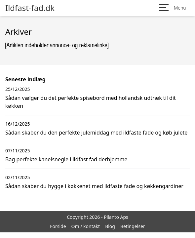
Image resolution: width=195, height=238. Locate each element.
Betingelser (132, 226)
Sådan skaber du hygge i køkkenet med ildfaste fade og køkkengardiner (94, 186)
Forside (58, 226)
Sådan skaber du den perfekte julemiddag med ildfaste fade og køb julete (96, 132)
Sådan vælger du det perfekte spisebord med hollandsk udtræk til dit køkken (90, 101)
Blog (110, 226)
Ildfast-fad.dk (30, 8)
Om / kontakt (85, 226)
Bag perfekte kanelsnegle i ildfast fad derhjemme (66, 159)
